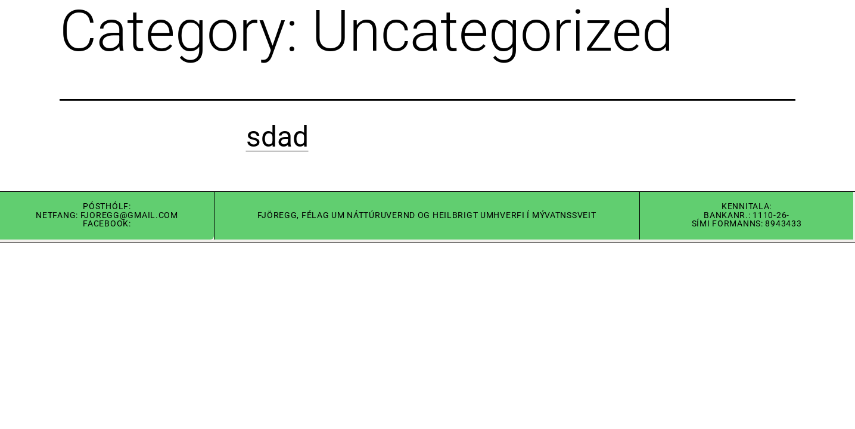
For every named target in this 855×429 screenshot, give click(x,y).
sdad (277, 137)
